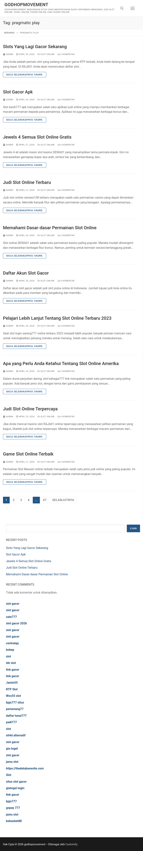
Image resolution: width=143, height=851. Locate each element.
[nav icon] (133, 8)
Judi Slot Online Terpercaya (30, 408)
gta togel (12, 748)
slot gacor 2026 (16, 623)
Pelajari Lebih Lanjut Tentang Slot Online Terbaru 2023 (57, 318)
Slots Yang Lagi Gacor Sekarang (35, 46)
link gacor (12, 669)
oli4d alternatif (16, 735)
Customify (71, 844)
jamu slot (12, 762)
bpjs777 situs (15, 702)
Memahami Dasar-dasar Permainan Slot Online (49, 227)
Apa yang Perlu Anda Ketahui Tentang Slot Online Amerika (61, 363)
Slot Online (46, 54)
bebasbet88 (14, 821)
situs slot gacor (16, 781)
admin (8, 54)
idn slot (11, 663)
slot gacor (12, 603)
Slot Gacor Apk (18, 92)
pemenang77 (14, 709)
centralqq (12, 643)
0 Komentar (66, 54)
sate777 (11, 617)
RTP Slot (12, 689)
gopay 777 (13, 808)
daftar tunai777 (16, 715)
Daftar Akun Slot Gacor (26, 273)
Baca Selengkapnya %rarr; (24, 74)
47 (45, 500)
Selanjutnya (63, 500)
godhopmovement (26, 4)
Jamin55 (12, 682)
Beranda (9, 32)
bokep (10, 649)
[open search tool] (122, 8)
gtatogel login (15, 788)
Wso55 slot (13, 696)
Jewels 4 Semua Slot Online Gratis (37, 137)
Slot (8, 775)
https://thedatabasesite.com (25, 768)
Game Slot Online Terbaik (28, 454)
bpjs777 (11, 801)
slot (8, 656)
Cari (133, 528)
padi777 (11, 722)
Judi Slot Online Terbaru (27, 182)
